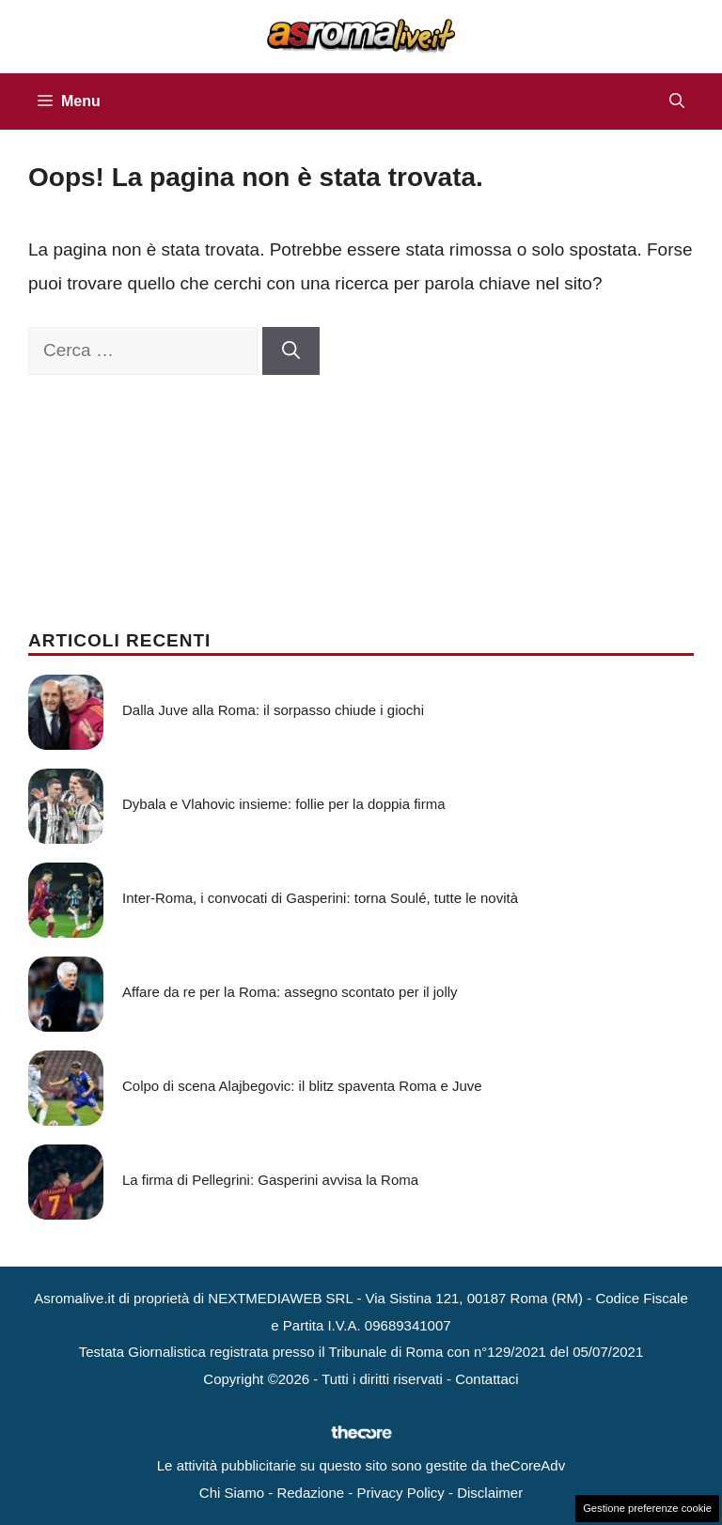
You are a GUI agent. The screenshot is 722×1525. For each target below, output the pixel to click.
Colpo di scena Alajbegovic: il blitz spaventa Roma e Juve (302, 1086)
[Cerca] (291, 351)
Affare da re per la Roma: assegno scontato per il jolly (290, 992)
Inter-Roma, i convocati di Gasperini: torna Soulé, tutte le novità (320, 898)
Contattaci (487, 1379)
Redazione (310, 1493)
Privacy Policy (400, 1493)
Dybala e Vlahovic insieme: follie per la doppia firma (284, 804)
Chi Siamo (231, 1493)
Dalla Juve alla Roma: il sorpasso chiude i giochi (273, 710)
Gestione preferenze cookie (647, 1508)
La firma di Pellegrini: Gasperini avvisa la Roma (270, 1180)
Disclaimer (490, 1493)
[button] (677, 101)
